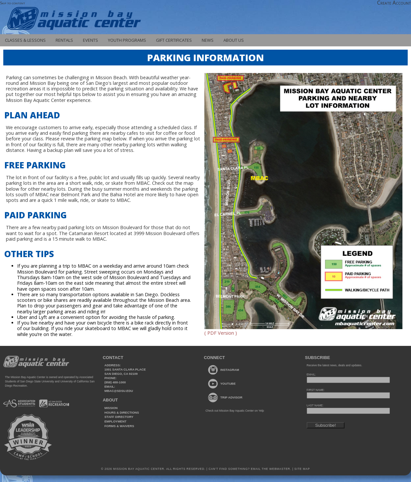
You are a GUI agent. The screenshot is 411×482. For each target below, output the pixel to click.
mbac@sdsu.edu (118, 391)
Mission (110, 408)
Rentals (64, 40)
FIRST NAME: (315, 390)
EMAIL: (311, 374)
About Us (233, 40)
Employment (115, 421)
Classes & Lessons (25, 40)
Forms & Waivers (119, 426)
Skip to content (12, 2)
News (208, 40)
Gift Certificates (174, 40)
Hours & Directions (121, 412)
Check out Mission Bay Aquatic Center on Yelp (235, 410)
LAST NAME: (315, 405)
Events (90, 40)
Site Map (301, 468)
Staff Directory (118, 417)
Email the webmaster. (271, 468)
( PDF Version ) (220, 333)
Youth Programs (127, 40)
